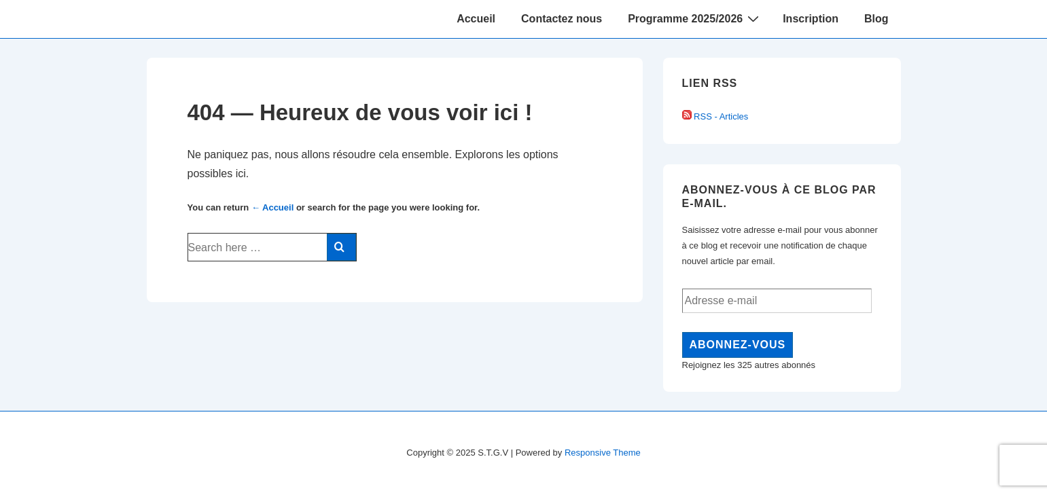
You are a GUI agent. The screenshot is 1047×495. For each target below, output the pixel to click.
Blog (876, 18)
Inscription (810, 18)
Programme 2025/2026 (695, 18)
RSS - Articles (715, 116)
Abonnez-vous (738, 344)
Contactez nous (561, 18)
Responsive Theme (603, 452)
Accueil (476, 18)
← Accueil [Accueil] (272, 207)
